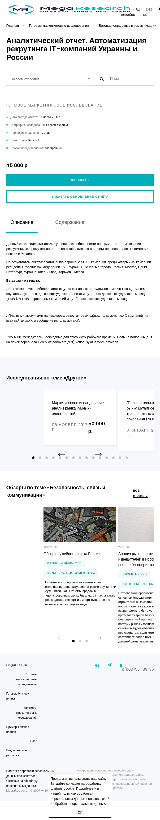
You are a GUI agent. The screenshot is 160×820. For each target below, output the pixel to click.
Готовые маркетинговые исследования (26, 698)
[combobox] (50, 79)
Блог (33, 760)
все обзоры (140, 500)
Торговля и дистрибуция (27, 569)
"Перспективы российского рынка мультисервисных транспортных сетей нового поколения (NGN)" (115, 411)
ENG (149, 9)
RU (138, 9)
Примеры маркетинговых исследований (26, 732)
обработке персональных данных (79, 803)
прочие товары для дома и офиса (33, 580)
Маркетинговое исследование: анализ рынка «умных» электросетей (41, 408)
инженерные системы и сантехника (113, 591)
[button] (98, 464)
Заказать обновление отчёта (80, 197)
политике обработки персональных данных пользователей (80, 796)
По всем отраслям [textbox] (25, 79)
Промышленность (100, 580)
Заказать (80, 180)
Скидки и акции (16, 684)
